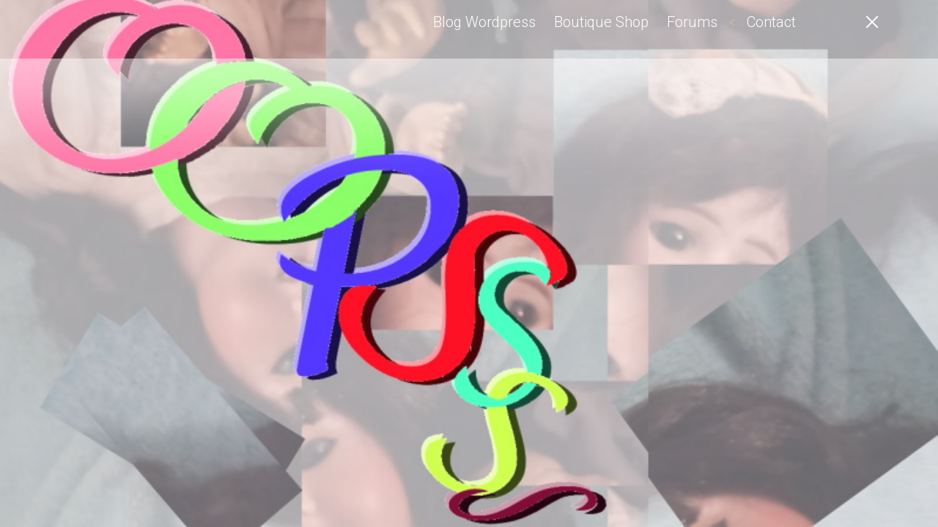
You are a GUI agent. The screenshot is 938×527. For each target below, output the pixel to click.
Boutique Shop (601, 22)
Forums (692, 22)
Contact (771, 22)
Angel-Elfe (124, 29)
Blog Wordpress (484, 22)
